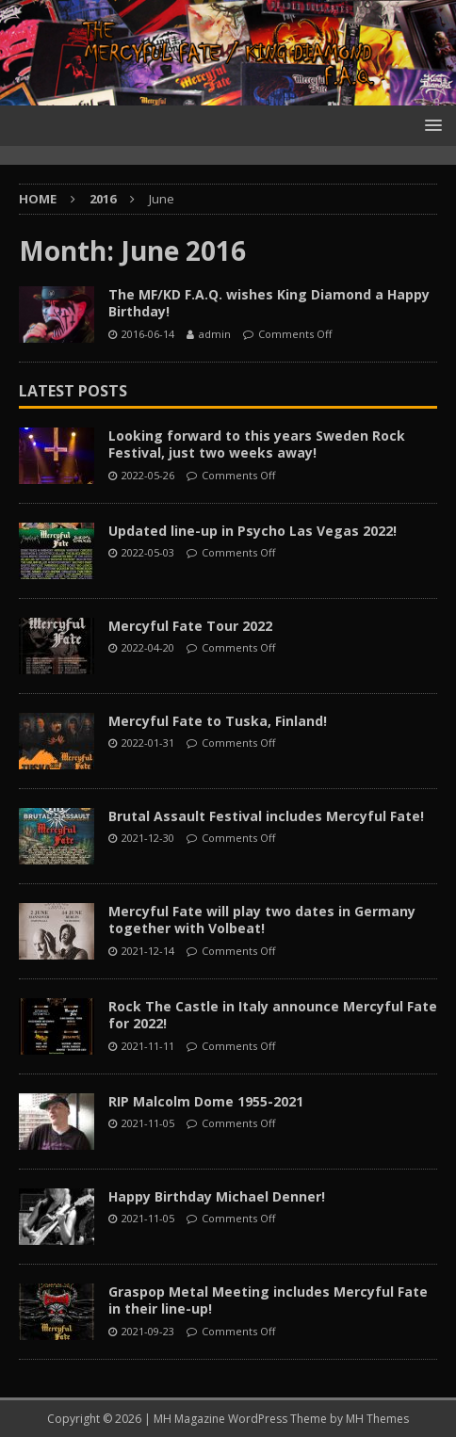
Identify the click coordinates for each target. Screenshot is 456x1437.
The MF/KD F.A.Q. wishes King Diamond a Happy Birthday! (269, 302)
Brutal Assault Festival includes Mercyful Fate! (266, 816)
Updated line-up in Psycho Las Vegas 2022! (252, 531)
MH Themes (377, 1419)
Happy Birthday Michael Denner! (216, 1196)
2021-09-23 (148, 1331)
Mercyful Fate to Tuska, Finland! (217, 721)
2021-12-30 (148, 838)
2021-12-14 (148, 951)
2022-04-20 (148, 647)
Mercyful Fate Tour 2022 (190, 626)
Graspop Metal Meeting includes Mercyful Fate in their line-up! (268, 1300)
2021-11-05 (148, 1123)
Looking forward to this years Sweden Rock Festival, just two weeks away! (256, 444)
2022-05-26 (148, 475)
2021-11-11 (148, 1046)
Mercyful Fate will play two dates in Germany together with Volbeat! (261, 919)
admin (215, 334)
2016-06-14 (148, 334)
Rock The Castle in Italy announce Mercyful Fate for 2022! (272, 1014)
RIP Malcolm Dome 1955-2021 (205, 1101)
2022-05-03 (148, 552)
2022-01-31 (148, 742)
